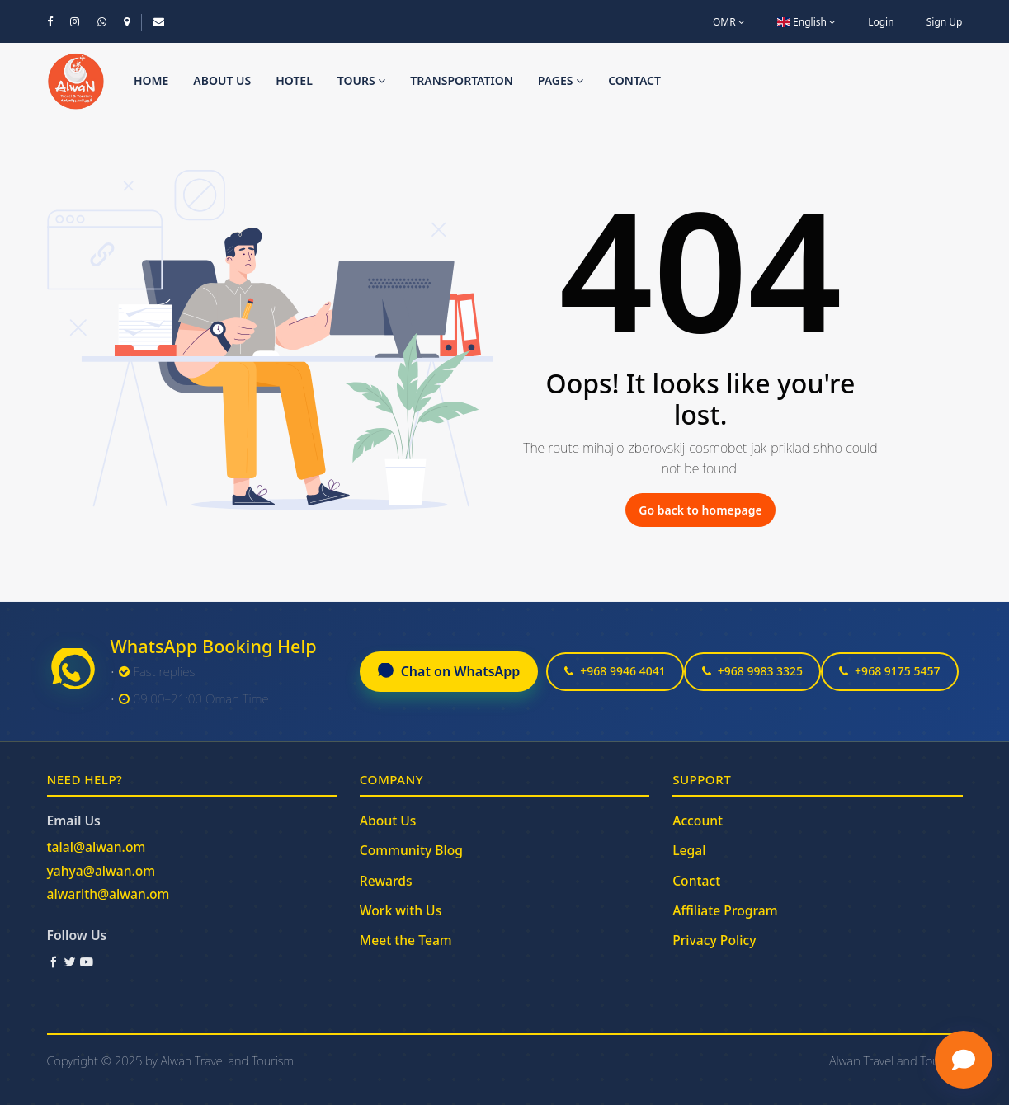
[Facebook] (53, 961)
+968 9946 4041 (614, 671)
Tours (361, 80)
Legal (688, 850)
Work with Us (400, 910)
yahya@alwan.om (101, 871)
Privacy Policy (714, 940)
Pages (560, 80)
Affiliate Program (724, 910)
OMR (729, 22)
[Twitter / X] (70, 961)
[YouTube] (86, 961)
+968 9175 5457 (889, 671)
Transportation (461, 80)
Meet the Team (406, 940)
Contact (634, 80)
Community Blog (411, 850)
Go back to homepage (700, 510)
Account (697, 820)
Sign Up (944, 22)
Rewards (386, 881)
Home (151, 80)
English (806, 22)
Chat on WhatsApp (449, 671)
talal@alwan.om (96, 847)
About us (222, 80)
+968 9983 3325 (752, 671)
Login (880, 22)
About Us (388, 820)
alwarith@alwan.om (108, 894)
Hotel (294, 80)
